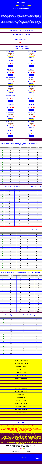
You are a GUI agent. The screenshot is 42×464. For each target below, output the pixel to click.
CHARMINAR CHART (21, 366)
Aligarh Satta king (29, 433)
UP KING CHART (21, 394)
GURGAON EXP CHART (21, 388)
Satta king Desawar (10, 441)
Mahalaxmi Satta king (25, 437)
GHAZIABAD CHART (21, 406)
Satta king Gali (31, 441)
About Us (22, 455)
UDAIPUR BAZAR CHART (21, 403)
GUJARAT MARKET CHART (21, 360)
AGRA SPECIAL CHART (21, 409)
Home (11, 455)
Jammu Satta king (5, 437)
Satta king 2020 (24, 438)
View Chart (10, 57)
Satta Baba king (9, 438)
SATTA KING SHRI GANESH (21, 5)
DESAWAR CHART (21, 369)
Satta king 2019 (17, 438)
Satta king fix (25, 441)
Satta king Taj (18, 442)
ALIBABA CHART (21, 416)
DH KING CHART (21, 385)
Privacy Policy (16, 455)
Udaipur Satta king (32, 442)
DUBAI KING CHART (21, 412)
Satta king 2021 (32, 438)
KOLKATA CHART (21, 375)
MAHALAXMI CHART (21, 372)
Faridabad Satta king (8, 436)
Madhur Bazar (22, 443)
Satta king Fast (18, 441)
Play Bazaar (32, 437)
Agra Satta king (10, 433)
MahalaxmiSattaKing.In (21, 458)
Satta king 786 (14, 439)
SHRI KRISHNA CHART (21, 378)
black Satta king (6, 435)
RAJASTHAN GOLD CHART (21, 363)
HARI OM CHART (21, 381)
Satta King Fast (28, 455)
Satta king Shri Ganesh (9, 442)
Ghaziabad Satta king (18, 436)
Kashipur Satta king (14, 437)
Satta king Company (30, 439)
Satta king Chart (22, 439)
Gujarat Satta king (27, 436)
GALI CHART (21, 419)
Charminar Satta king (15, 435)
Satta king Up (25, 442)
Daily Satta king (24, 435)
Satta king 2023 (7, 439)
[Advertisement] (21, 462)
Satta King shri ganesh (28, 24)
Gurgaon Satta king (36, 436)
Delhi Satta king (32, 435)
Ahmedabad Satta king (19, 433)
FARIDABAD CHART (21, 397)
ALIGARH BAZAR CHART (21, 391)
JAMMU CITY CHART (21, 400)
